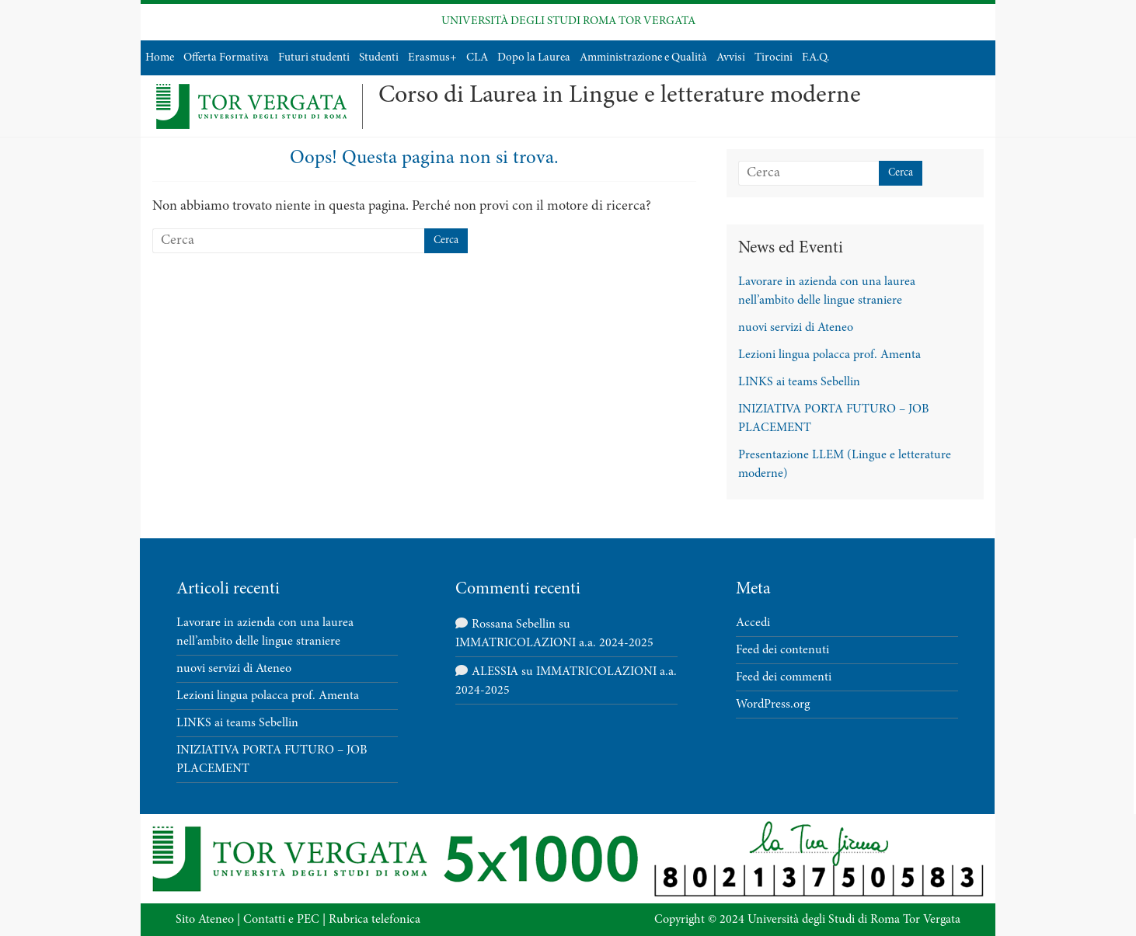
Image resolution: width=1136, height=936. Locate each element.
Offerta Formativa (226, 58)
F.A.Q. (815, 58)
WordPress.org (773, 704)
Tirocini (773, 58)
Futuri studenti (314, 58)
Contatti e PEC (281, 919)
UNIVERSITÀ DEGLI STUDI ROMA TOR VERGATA (568, 21)
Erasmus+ (432, 58)
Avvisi (730, 58)
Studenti (379, 58)
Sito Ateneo (205, 919)
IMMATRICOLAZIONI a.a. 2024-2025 (554, 643)
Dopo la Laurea (533, 58)
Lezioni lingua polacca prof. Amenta (829, 355)
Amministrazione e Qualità (643, 58)
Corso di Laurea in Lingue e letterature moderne (619, 96)
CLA (477, 58)
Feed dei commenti (783, 677)
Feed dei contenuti (782, 650)
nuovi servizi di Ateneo (795, 328)
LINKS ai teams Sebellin (799, 382)
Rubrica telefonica (374, 919)
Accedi (753, 623)
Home (159, 58)
